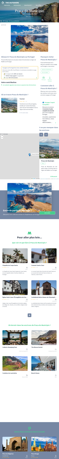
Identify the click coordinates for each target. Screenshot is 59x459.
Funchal (22, 99)
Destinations (17, 5)
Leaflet (33, 178)
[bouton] (41, 134)
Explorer (47, 213)
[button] (29, 154)
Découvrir (54, 176)
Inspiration (7, 5)
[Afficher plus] (29, 315)
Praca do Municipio (15, 21)
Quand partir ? (28, 5)
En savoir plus (24, 112)
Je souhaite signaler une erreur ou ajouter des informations (18, 85)
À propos (53, 5)
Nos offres (38, 5)
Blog (46, 5)
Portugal (6, 21)
